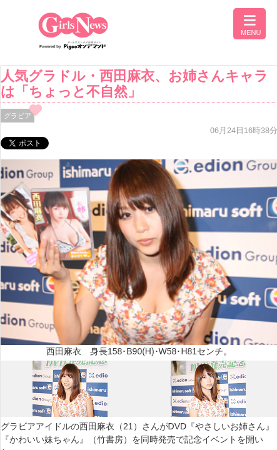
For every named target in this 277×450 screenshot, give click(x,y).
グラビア (17, 115)
